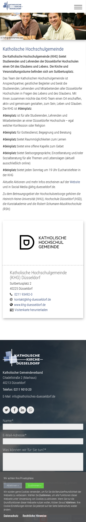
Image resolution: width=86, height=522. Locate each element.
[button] (6, 410)
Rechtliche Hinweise (34, 516)
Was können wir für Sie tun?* (24, 449)
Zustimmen (34, 485)
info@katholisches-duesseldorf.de (33, 396)
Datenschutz (11, 516)
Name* (8, 420)
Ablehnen (12, 485)
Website (75, 182)
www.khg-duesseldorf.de (30, 305)
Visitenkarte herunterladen (31, 310)
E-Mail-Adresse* (15, 435)
